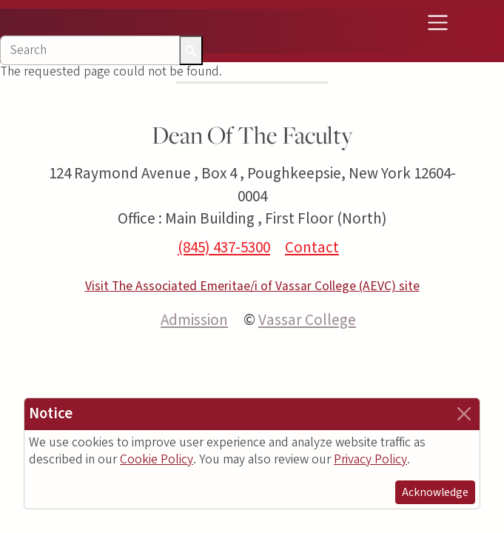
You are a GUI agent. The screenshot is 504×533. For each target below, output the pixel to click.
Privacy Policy (370, 459)
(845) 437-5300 (224, 247)
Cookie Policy (156, 459)
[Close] (464, 414)
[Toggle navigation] (437, 22)
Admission (194, 320)
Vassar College (307, 320)
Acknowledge (435, 492)
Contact (312, 247)
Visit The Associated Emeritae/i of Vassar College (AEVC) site (252, 286)
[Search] (90, 50)
